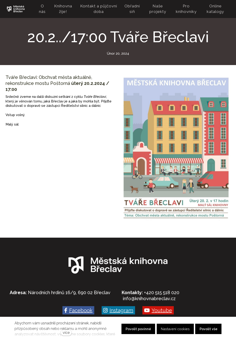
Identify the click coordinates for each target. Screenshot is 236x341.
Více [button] (221, 9)
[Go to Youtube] (158, 310)
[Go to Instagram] (118, 310)
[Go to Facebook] (78, 310)
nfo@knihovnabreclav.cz (150, 298)
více (66, 332)
